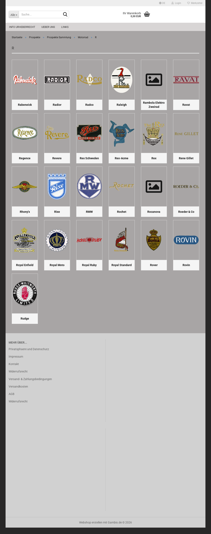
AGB (11, 400)
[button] (162, 3)
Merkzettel (194, 3)
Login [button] (176, 3)
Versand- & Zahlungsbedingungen (30, 385)
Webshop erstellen (90, 528)
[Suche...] (14, 14)
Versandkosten (18, 393)
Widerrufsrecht (18, 378)
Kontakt (14, 370)
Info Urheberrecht (22, 27)
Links (65, 27)
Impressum (16, 363)
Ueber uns (48, 27)
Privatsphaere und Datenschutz (29, 355)
